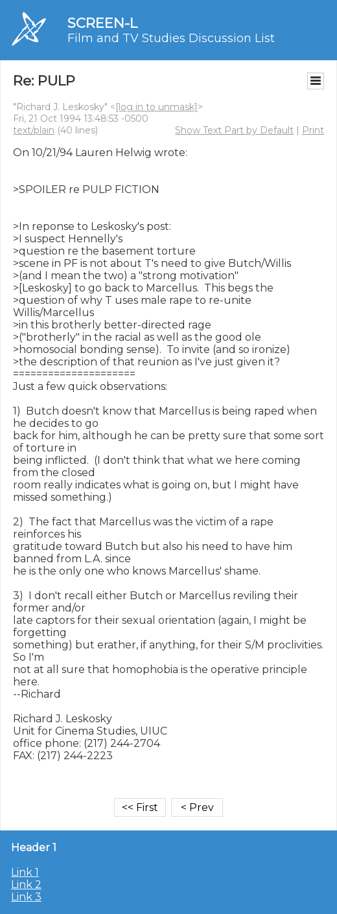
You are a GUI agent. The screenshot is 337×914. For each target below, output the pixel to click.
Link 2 (26, 884)
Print (313, 130)
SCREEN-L (102, 23)
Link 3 (26, 897)
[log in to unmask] (156, 107)
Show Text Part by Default (234, 130)
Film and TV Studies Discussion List (171, 38)
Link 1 (25, 872)
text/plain (33, 130)
